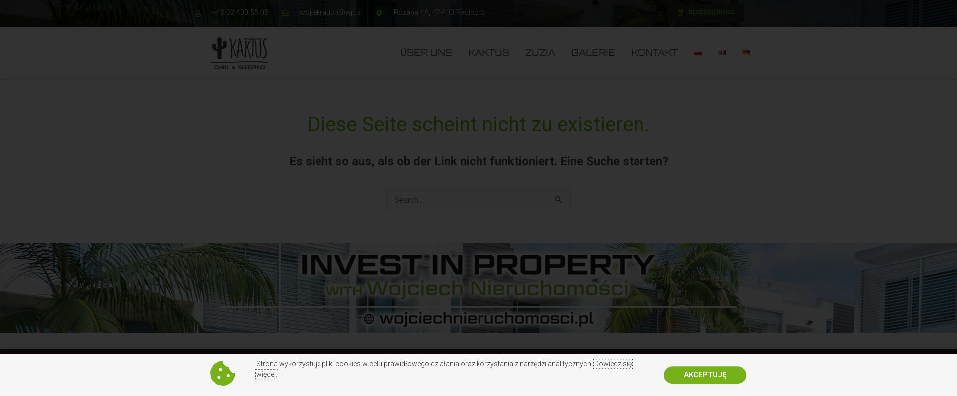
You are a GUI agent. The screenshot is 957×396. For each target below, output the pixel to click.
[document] (478, 198)
